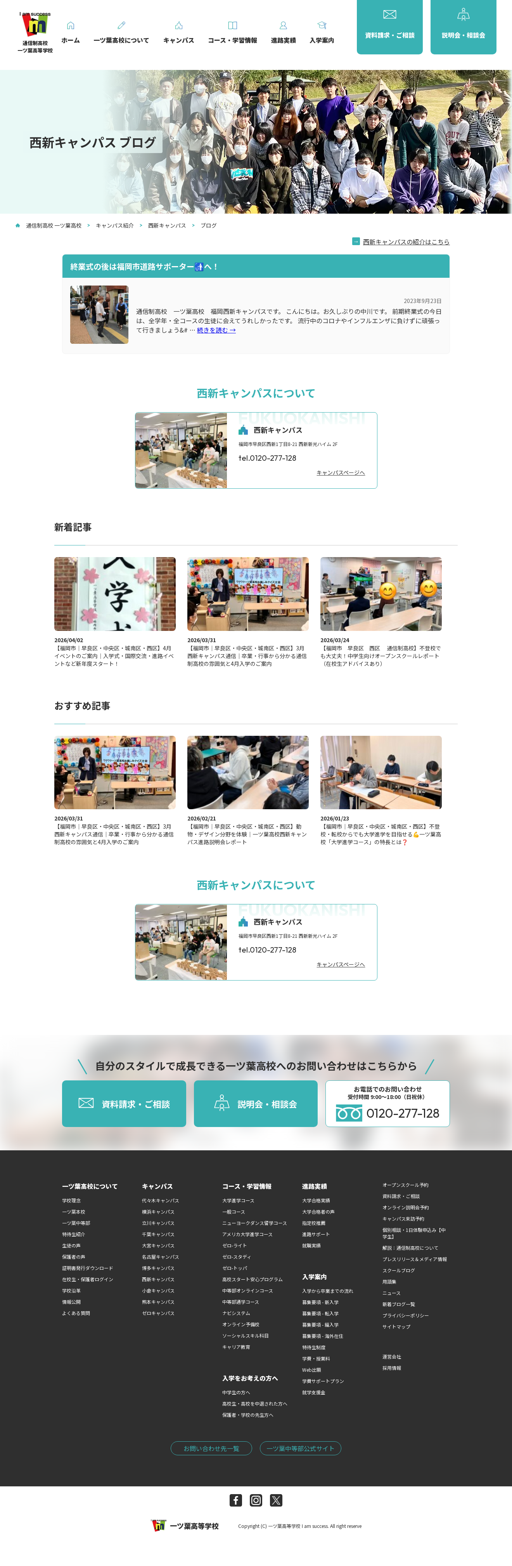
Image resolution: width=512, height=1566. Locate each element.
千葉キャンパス (158, 1234)
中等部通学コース (240, 1301)
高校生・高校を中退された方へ (254, 1403)
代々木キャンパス (160, 1200)
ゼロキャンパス (158, 1313)
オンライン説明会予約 (405, 1207)
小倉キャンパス (158, 1290)
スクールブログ (398, 1270)
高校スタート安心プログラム (252, 1279)
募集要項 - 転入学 (320, 1313)
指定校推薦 (313, 1222)
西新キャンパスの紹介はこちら (406, 241)
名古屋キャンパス (160, 1256)
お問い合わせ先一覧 (211, 1448)
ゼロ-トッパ (234, 1268)
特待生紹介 (73, 1234)
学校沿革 (71, 1290)
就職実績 (311, 1245)
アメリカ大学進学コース (247, 1234)
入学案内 (314, 1276)
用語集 (389, 1281)
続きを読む (216, 329)
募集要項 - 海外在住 (322, 1336)
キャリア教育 (236, 1346)
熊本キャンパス (158, 1301)
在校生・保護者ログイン (87, 1279)
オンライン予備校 (240, 1324)
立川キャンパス (158, 1222)
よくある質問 (76, 1313)
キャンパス (157, 1186)
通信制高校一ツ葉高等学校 (35, 35)
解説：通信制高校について (410, 1247)
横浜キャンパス (158, 1211)
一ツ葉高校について (90, 1186)
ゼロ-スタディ (236, 1256)
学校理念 (71, 1200)
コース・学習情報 (247, 1186)
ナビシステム (236, 1313)
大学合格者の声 (318, 1211)
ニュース (391, 1292)
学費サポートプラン (323, 1381)
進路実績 (314, 1186)
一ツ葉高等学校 (185, 1525)
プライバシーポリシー (405, 1315)
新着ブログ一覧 (398, 1304)
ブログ (204, 225)
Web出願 (311, 1369)
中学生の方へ (236, 1392)
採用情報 (391, 1367)
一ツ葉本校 (73, 1211)
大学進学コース (238, 1200)
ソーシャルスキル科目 (245, 1335)
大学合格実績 (316, 1200)
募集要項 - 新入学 (320, 1302)
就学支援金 (313, 1392)
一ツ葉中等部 (76, 1222)
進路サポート (316, 1234)
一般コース (233, 1211)
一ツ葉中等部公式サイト (300, 1448)
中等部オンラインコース (247, 1290)
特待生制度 (313, 1347)
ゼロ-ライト (234, 1245)
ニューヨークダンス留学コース (254, 1222)
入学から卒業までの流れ (327, 1290)
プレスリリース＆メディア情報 (414, 1259)
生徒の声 (71, 1245)
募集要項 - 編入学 (320, 1324)
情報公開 (71, 1301)
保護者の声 (73, 1256)
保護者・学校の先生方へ (247, 1414)
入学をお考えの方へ (250, 1378)
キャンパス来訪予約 (403, 1218)
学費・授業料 (316, 1358)
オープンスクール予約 (405, 1184)
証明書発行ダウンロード (87, 1268)
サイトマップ (396, 1326)
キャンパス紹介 (110, 225)
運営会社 (391, 1356)
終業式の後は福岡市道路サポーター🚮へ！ (145, 266)
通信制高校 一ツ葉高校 (48, 225)
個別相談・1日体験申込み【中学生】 (414, 1233)
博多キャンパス (158, 1268)
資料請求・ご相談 (401, 1196)
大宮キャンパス (158, 1245)
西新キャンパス (163, 225)
